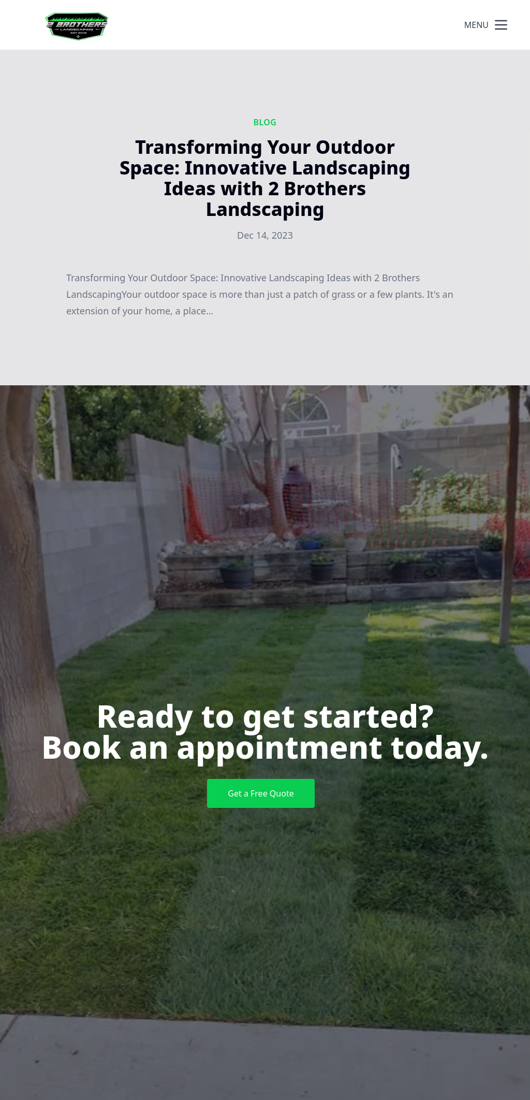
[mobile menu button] (501, 24)
